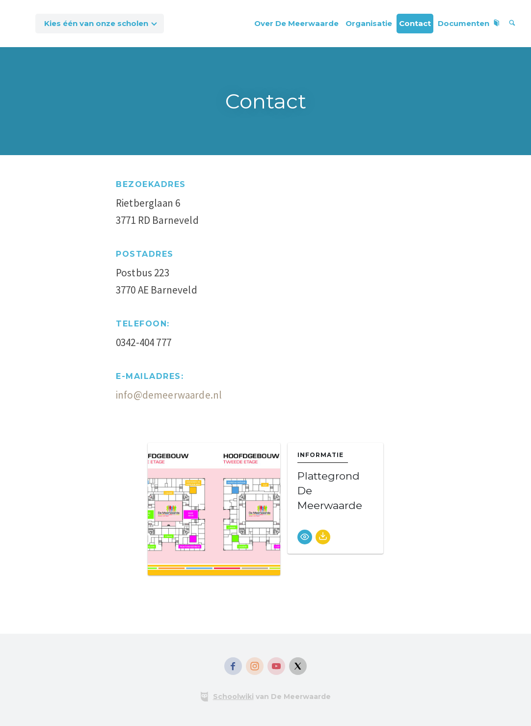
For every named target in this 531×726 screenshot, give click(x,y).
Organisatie (368, 23)
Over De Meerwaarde (296, 23)
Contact (415, 23)
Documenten (469, 23)
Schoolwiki (233, 696)
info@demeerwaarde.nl (169, 395)
